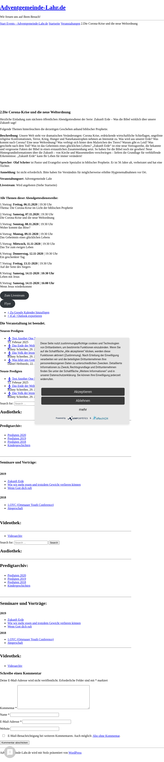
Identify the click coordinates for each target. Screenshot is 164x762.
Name (4, 719)
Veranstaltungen (70, 23)
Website (5, 733)
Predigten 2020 (17, 435)
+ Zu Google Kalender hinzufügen (28, 312)
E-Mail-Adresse (11, 726)
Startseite (54, 23)
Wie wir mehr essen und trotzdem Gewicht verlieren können (44, 484)
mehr (83, 409)
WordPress (75, 757)
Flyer (7, 303)
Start (3, 23)
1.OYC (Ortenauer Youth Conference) (31, 504)
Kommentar (8, 712)
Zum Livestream (14, 295)
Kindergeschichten (19, 445)
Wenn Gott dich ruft (20, 488)
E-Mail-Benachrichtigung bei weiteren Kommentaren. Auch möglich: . (60, 740)
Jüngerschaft (15, 508)
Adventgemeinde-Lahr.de (33, 7)
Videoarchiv (15, 535)
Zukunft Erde (16, 481)
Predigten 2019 (17, 438)
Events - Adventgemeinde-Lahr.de (27, 23)
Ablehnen (83, 401)
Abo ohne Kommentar (106, 740)
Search (54, 542)
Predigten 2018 (17, 441)
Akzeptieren (83, 392)
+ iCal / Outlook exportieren (25, 315)
